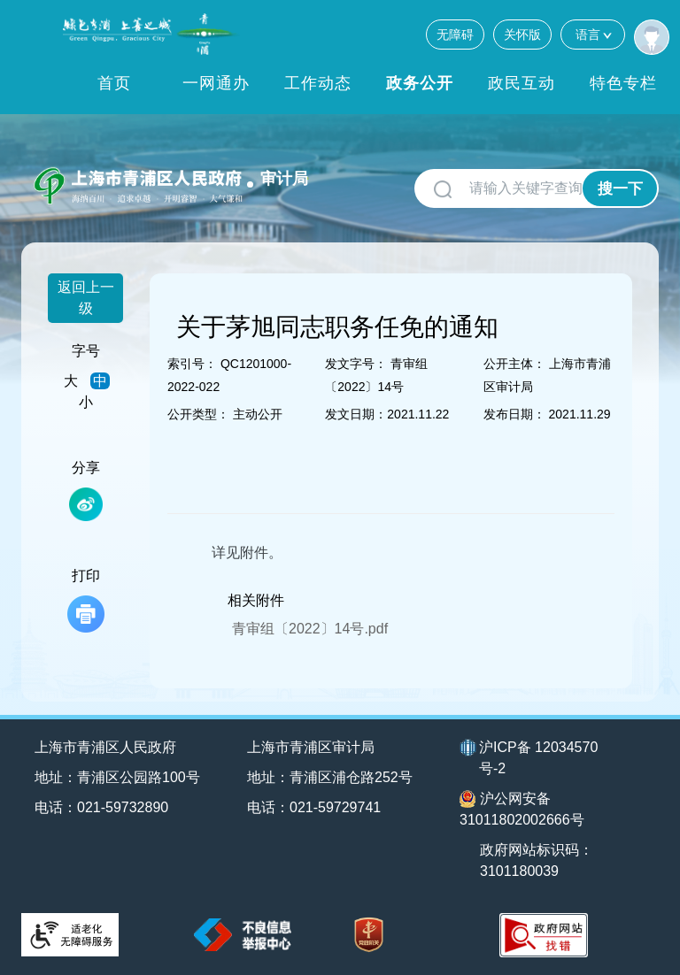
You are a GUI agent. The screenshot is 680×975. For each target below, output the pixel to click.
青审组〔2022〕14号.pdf (310, 628)
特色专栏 (623, 83)
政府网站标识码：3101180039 (536, 860)
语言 (592, 34)
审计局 (284, 179)
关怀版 (522, 34)
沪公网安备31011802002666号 (522, 808)
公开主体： (514, 364)
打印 (85, 600)
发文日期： (356, 414)
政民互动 (521, 83)
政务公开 (419, 83)
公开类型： (198, 414)
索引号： (192, 364)
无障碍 (455, 34)
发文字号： (356, 364)
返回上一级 (86, 298)
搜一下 (620, 188)
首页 (114, 83)
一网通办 (216, 83)
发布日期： (514, 414)
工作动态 (318, 83)
